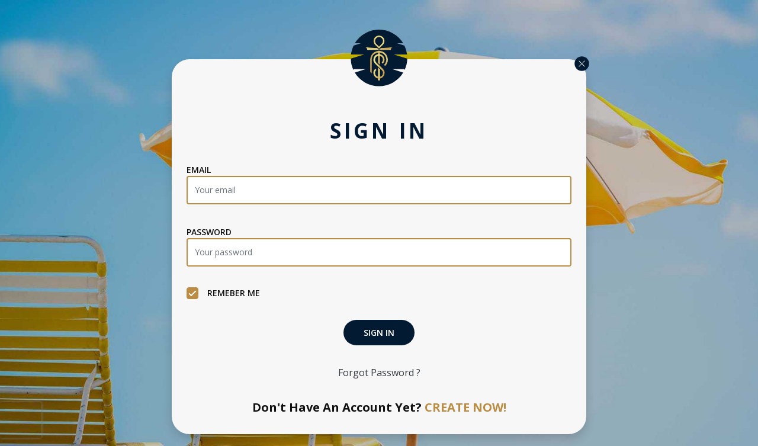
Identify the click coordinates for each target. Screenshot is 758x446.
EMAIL (199, 169)
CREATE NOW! (465, 407)
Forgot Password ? (379, 372)
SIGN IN (379, 332)
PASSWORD (209, 232)
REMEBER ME (223, 293)
